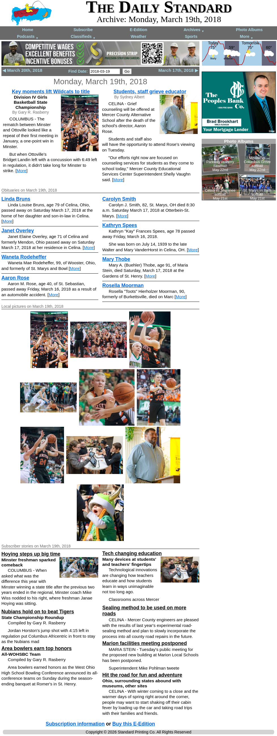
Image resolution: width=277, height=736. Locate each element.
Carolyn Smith (119, 199)
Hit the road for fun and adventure (142, 675)
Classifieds (83, 37)
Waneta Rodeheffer (23, 257)
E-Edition (138, 29)
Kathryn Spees (119, 225)
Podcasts (28, 37)
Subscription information (75, 724)
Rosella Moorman (123, 285)
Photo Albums (249, 29)
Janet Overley (17, 230)
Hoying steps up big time (30, 554)
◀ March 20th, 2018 (22, 70)
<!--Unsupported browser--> (239, 169)
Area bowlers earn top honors (36, 648)
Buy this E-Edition (133, 724)
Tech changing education (132, 553)
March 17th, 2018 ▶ (178, 70)
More (246, 37)
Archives (194, 30)
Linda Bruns (15, 199)
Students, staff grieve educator (150, 91)
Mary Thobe (116, 259)
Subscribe (83, 29)
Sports (191, 36)
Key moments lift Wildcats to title (51, 91)
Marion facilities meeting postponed (144, 643)
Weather (138, 36)
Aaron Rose (15, 278)
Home (27, 29)
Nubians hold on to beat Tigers (37, 611)
